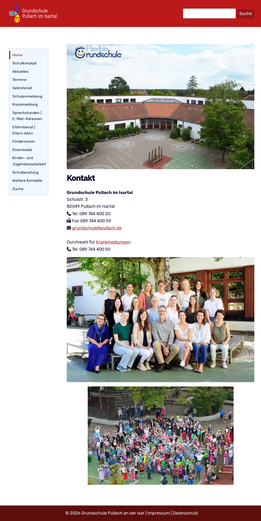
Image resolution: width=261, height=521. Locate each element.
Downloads (22, 149)
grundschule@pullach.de (97, 228)
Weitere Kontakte (27, 180)
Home (17, 55)
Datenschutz (185, 513)
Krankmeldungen (113, 242)
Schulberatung (25, 172)
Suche (245, 13)
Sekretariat (22, 88)
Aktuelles (20, 71)
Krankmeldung (25, 104)
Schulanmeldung (27, 96)
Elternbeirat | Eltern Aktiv (23, 130)
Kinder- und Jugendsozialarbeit (29, 161)
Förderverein (23, 141)
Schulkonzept (24, 63)
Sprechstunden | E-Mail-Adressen (27, 115)
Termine (19, 79)
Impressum (158, 513)
